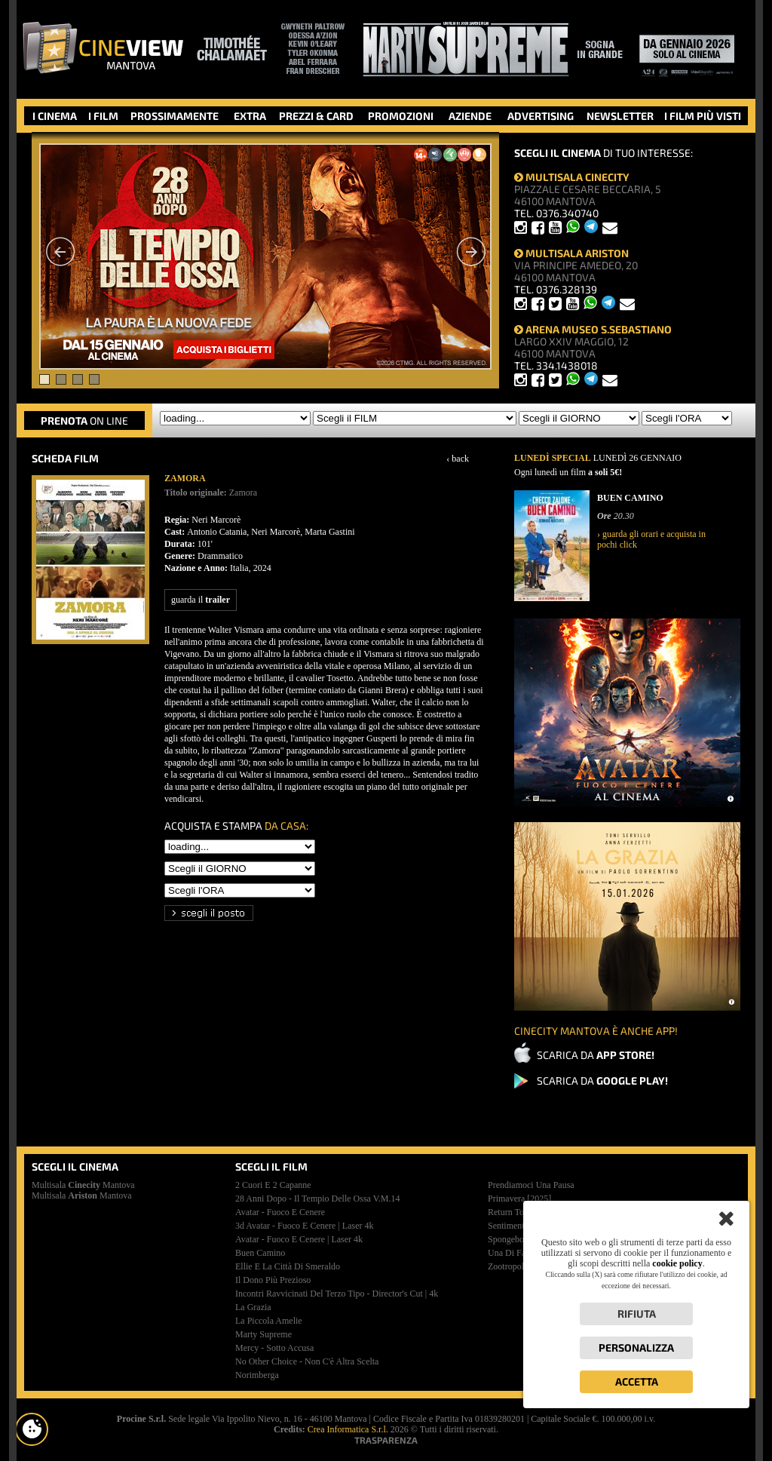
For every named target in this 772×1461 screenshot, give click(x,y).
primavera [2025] (519, 1198)
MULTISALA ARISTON (571, 253)
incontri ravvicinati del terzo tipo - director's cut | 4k (336, 1293)
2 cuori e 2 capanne (273, 1185)
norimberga (257, 1375)
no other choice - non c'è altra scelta (306, 1361)
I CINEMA (54, 115)
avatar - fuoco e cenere (280, 1212)
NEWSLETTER (620, 115)
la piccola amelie (268, 1320)
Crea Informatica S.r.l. (348, 1429)
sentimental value (520, 1225)
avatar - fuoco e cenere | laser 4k (299, 1239)
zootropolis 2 (512, 1266)
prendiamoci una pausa (531, 1185)
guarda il (200, 599)
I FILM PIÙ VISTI (702, 115)
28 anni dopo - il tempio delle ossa (317, 1198)
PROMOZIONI (400, 115)
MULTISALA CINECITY (572, 176)
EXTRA (250, 115)
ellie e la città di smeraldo (287, 1266)
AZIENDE (470, 115)
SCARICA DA (595, 1054)
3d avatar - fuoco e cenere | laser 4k (304, 1225)
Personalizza (636, 1347)
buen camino (260, 1253)
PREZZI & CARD (316, 115)
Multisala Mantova (83, 1185)
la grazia (253, 1307)
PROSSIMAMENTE (174, 115)
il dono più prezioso (273, 1280)
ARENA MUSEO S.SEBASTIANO (593, 329)
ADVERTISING (540, 115)
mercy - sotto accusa (274, 1348)
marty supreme (263, 1334)
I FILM (103, 115)
